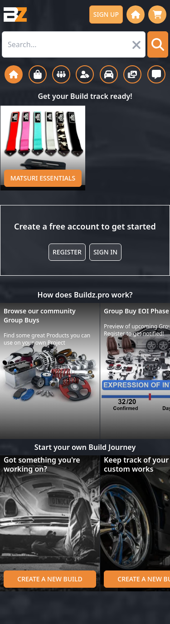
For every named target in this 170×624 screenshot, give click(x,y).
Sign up (106, 14)
